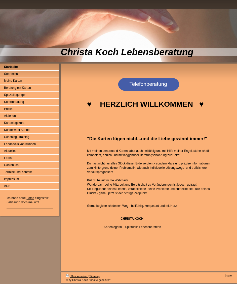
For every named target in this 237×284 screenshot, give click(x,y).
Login (228, 275)
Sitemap (94, 276)
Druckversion (77, 276)
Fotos (30, 198)
